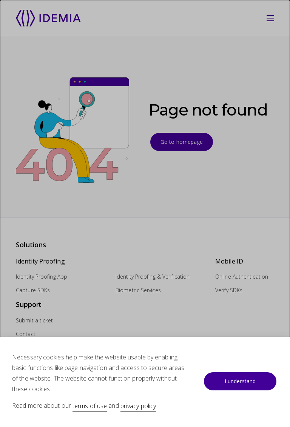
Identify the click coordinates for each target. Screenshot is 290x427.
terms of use (89, 406)
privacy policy (138, 406)
